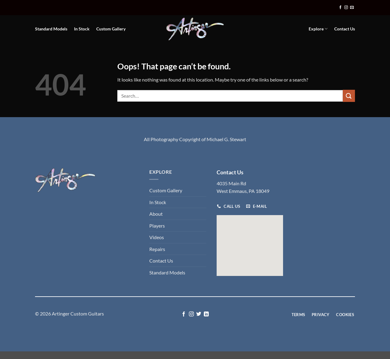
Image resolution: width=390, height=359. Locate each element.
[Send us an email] (352, 7)
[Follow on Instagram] (346, 7)
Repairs (157, 249)
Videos (156, 237)
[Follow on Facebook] (340, 7)
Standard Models (51, 28)
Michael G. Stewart (226, 139)
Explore (318, 29)
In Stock (82, 28)
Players (157, 225)
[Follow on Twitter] (198, 314)
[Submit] (349, 96)
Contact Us (344, 28)
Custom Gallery (111, 28)
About (156, 214)
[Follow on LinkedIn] (206, 314)
